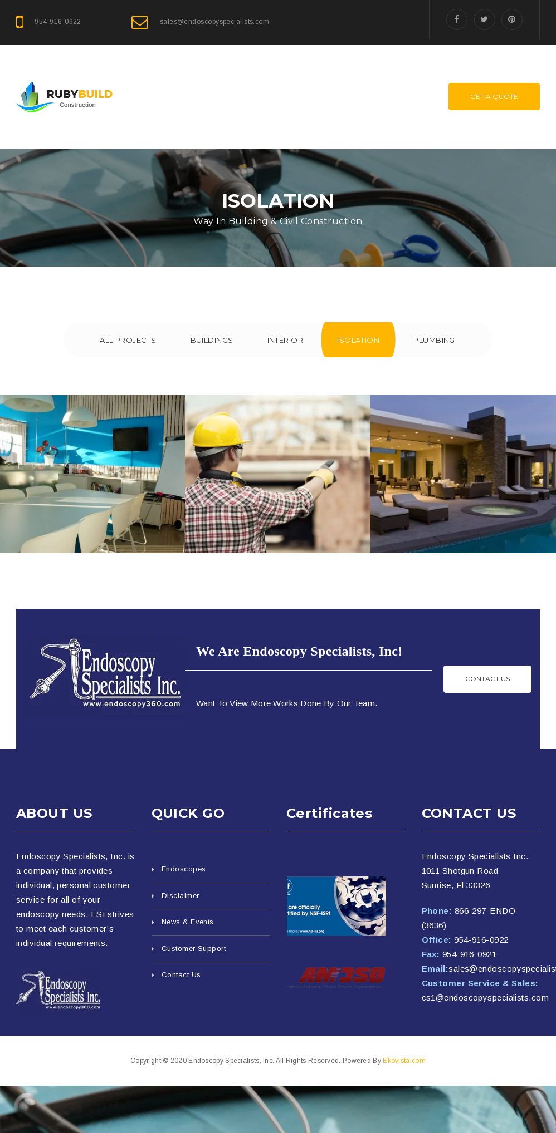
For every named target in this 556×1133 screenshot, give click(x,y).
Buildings (211, 340)
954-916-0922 (481, 939)
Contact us (487, 678)
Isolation (359, 340)
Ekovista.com (404, 1061)
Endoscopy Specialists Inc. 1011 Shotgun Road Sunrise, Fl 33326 (475, 870)
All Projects (127, 340)
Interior (285, 340)
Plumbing (435, 340)
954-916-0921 (469, 954)
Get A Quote (494, 96)
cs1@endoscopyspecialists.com (485, 997)
